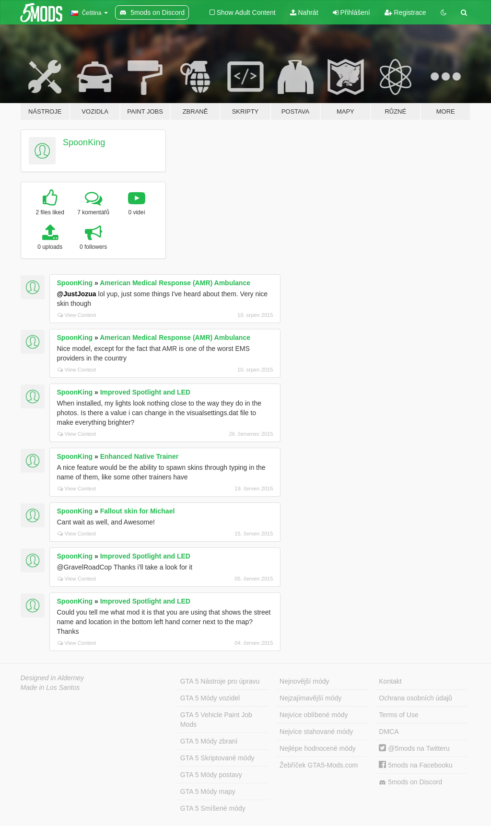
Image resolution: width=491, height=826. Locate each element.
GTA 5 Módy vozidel (210, 698)
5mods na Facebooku (416, 765)
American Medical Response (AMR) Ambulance (175, 283)
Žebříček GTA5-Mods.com (319, 765)
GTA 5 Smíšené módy (213, 808)
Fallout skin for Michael (137, 511)
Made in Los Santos (50, 687)
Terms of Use (398, 715)
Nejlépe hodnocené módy (318, 748)
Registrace (405, 12)
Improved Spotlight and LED (145, 392)
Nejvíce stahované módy (316, 731)
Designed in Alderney (52, 678)
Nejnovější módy (304, 681)
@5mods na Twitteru (414, 748)
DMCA (388, 731)
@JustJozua (76, 294)
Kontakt (390, 681)
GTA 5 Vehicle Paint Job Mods (216, 719)
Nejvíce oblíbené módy (314, 715)
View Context (77, 315)
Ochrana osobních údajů (415, 698)
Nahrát (304, 12)
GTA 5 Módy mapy (207, 791)
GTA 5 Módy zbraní (209, 741)
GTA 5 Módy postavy (211, 775)
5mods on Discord (410, 782)
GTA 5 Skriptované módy (217, 758)
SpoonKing (84, 142)
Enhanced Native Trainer (139, 456)
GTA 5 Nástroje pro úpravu (219, 681)
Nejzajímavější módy (310, 698)
